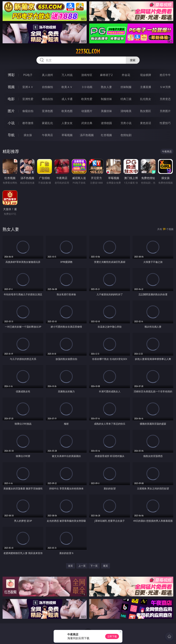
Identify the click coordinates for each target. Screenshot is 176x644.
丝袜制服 (125, 87)
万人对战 (67, 75)
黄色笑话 (145, 123)
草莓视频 (67, 135)
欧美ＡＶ (67, 87)
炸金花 (126, 75)
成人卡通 (67, 99)
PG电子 (27, 75)
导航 (11, 135)
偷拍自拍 (47, 99)
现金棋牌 (145, 75)
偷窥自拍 (27, 111)
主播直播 (145, 87)
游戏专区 (86, 75)
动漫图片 (86, 111)
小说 (11, 123)
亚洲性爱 (27, 99)
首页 (70, 565)
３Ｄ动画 (86, 87)
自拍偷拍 (47, 87)
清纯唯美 (125, 111)
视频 (11, 87)
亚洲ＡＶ (27, 87)
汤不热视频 (87, 135)
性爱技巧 (165, 123)
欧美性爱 (86, 99)
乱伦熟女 (145, 99)
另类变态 (165, 99)
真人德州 (47, 75)
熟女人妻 (106, 87)
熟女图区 (145, 111)
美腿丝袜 (106, 111)
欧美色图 (67, 111)
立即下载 (112, 636)
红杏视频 (106, 135)
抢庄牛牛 (165, 75)
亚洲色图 (47, 111)
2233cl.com (88, 51)
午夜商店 (47, 135)
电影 (11, 99)
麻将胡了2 (106, 75)
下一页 (94, 565)
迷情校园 (106, 123)
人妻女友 (67, 123)
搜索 (132, 60)
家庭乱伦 (47, 123)
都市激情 (27, 123)
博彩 (11, 74)
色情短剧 (125, 135)
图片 (11, 111)
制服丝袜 (106, 99)
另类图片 (165, 111)
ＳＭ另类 (165, 87)
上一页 (82, 565)
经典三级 (125, 99)
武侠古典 (86, 123)
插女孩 (28, 135)
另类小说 (125, 123)
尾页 (105, 565)
